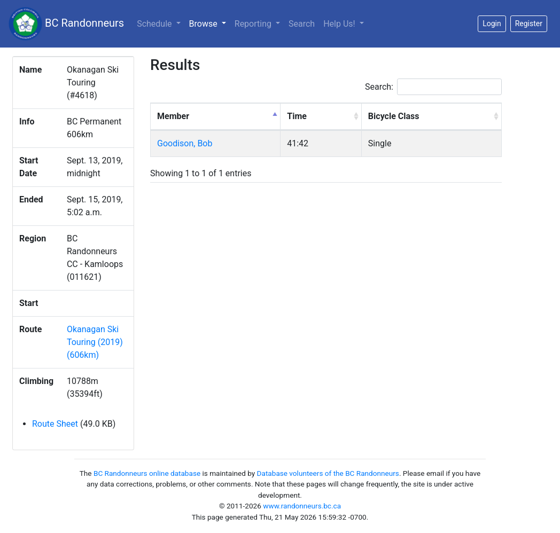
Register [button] (528, 23)
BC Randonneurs (66, 24)
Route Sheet (55, 424)
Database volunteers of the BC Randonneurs (328, 473)
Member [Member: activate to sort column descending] (173, 116)
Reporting (254, 24)
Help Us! (340, 24)
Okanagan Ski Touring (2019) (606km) (95, 342)
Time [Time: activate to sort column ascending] (297, 116)
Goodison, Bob (184, 143)
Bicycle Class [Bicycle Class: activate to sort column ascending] (393, 116)
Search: (433, 87)
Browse (209, 23)
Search (302, 24)
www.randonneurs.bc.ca (302, 505)
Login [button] (492, 23)
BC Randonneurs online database (147, 473)
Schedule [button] (155, 24)
